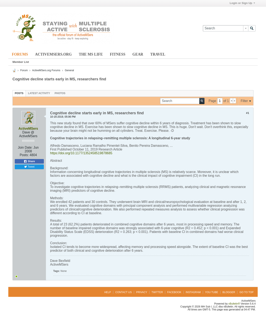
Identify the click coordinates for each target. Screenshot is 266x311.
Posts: (24, 155)
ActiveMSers (28, 128)
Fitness (118, 54)
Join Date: (25, 147)
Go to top (246, 292)
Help (107, 292)
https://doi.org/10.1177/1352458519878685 (81, 153)
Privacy (141, 292)
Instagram (193, 292)
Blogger (229, 292)
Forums (20, 54)
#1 (247, 112)
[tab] (19, 93)
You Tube (211, 292)
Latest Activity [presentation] (39, 93)
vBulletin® (234, 303)
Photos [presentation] (60, 93)
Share (29, 161)
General (69, 70)
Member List (20, 61)
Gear (137, 54)
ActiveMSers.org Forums (46, 70)
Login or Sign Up (242, 3)
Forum (24, 70)
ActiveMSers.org (53, 54)
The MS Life (91, 54)
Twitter (157, 292)
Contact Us (123, 292)
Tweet (29, 166)
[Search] (225, 28)
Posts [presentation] (19, 93)
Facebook (174, 292)
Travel (157, 54)
